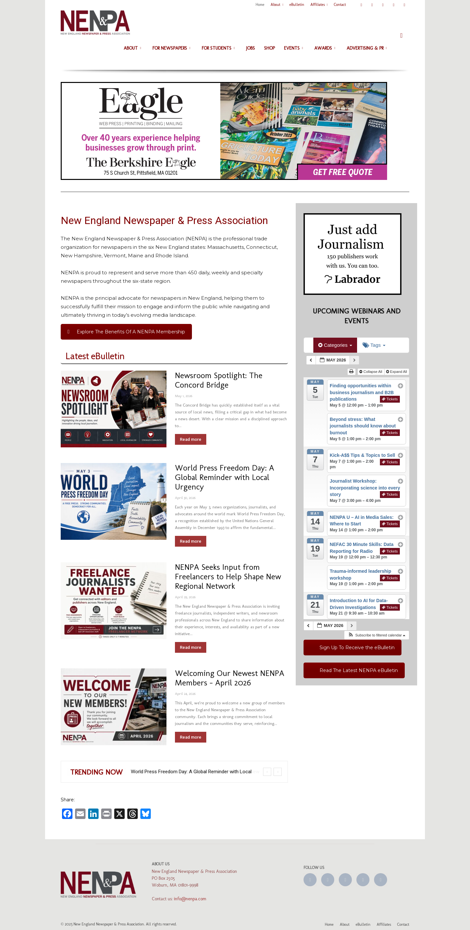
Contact (340, 4)
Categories (335, 345)
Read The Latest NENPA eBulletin (359, 670)
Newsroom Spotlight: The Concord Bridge (218, 380)
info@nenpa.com (190, 899)
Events (293, 48)
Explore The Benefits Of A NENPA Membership (126, 332)
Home (260, 4)
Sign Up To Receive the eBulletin (357, 647)
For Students (218, 48)
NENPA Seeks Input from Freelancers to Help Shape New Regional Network (228, 576)
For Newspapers (171, 48)
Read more (190, 439)
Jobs (250, 48)
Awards (324, 48)
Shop (269, 48)
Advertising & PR (367, 48)
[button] (401, 35)
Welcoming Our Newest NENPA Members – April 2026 (229, 677)
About (277, 4)
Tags (374, 345)
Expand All (397, 372)
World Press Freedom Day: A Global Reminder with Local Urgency (224, 477)
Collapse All (371, 372)
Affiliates (319, 4)
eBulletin (297, 4)
